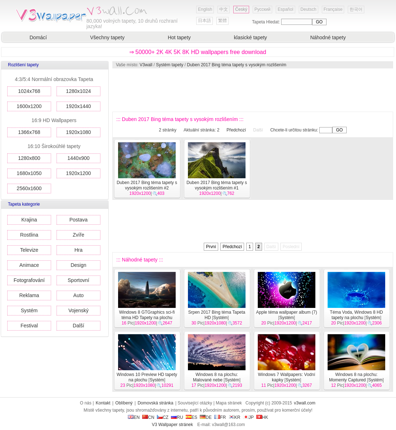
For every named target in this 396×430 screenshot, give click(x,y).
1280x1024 (78, 91)
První (211, 246)
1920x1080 (78, 132)
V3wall (146, 64)
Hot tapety (179, 37)
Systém (29, 310)
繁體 (222, 20)
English (205, 9)
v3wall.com (304, 403)
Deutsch (308, 9)
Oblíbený (123, 403)
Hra (79, 250)
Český (241, 9)
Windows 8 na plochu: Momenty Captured (353, 377)
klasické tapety (250, 37)
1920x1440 (78, 106)
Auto (78, 295)
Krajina (29, 220)
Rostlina (29, 235)
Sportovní (78, 280)
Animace (29, 265)
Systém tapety (169, 64)
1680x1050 (29, 173)
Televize (29, 250)
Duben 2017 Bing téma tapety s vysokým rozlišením (236, 64)
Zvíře (78, 235)
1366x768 (29, 132)
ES (191, 417)
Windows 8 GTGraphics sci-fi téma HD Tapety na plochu (147, 315)
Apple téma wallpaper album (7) (286, 312)
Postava (78, 220)
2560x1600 (29, 188)
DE (206, 417)
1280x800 (29, 158)
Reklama (29, 295)
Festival (29, 325)
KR (234, 417)
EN (134, 417)
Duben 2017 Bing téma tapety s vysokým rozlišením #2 (147, 185)
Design (78, 265)
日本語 (204, 20)
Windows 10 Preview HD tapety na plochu (147, 377)
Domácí (38, 37)
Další (78, 325)
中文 (223, 9)
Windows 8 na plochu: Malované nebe (215, 377)
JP (248, 417)
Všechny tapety (107, 37)
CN (148, 417)
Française (333, 9)
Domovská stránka (155, 403)
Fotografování (29, 280)
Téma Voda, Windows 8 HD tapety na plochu (356, 315)
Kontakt (103, 403)
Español (285, 9)
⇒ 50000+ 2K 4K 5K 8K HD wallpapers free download (197, 52)
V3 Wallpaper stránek (172, 424)
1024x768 (29, 91)
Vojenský (78, 310)
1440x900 (78, 158)
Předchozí (236, 130)
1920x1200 (78, 173)
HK (262, 417)
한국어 (356, 9)
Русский (263, 9)
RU (177, 417)
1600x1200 (29, 106)
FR (220, 417)
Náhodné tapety (328, 37)
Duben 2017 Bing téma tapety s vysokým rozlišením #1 (216, 185)
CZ (162, 417)
